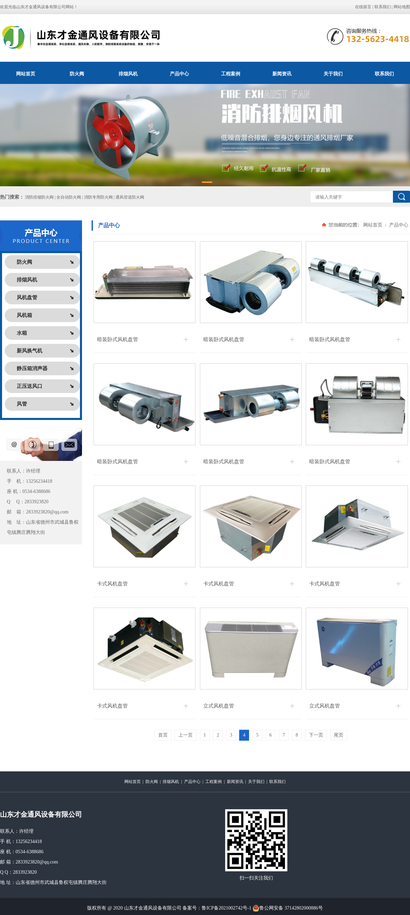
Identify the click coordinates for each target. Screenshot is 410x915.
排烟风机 (128, 73)
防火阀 (77, 73)
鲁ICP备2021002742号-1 (226, 908)
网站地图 (402, 6)
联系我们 (382, 6)
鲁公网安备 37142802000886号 (287, 908)
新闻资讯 (281, 73)
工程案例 (230, 73)
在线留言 (363, 6)
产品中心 (179, 73)
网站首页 (25, 73)
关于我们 (333, 73)
